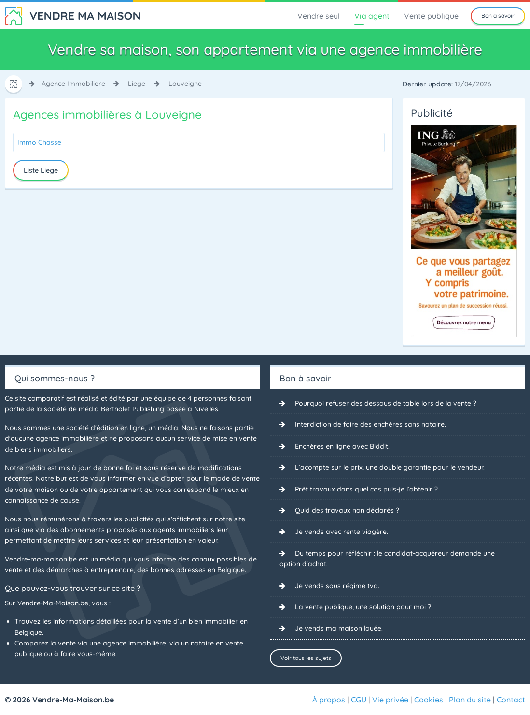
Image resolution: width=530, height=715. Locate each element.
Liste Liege (41, 170)
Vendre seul (318, 16)
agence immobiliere (73, 83)
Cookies (428, 699)
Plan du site (470, 699)
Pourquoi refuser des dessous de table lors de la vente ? (385, 403)
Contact (511, 699)
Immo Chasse (39, 142)
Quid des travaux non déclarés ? (347, 510)
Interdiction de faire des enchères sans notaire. (370, 424)
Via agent (372, 16)
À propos (328, 699)
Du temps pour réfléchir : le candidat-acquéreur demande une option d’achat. (387, 558)
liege (136, 83)
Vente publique (431, 16)
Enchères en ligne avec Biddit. (342, 446)
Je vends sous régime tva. (337, 585)
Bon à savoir (498, 15)
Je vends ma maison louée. (339, 628)
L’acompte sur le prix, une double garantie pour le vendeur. (390, 467)
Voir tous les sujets (305, 657)
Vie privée (390, 699)
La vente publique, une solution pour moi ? (363, 607)
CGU (358, 699)
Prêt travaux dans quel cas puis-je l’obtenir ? (366, 489)
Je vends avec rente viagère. (341, 531)
